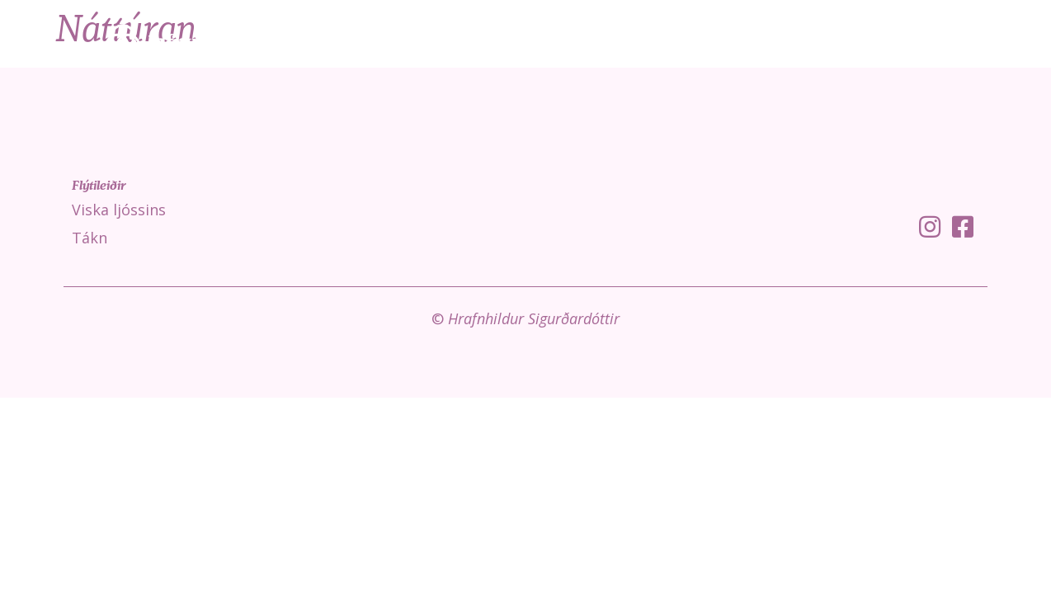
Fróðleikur (900, 41)
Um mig (990, 41)
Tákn (818, 41)
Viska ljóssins (733, 41)
